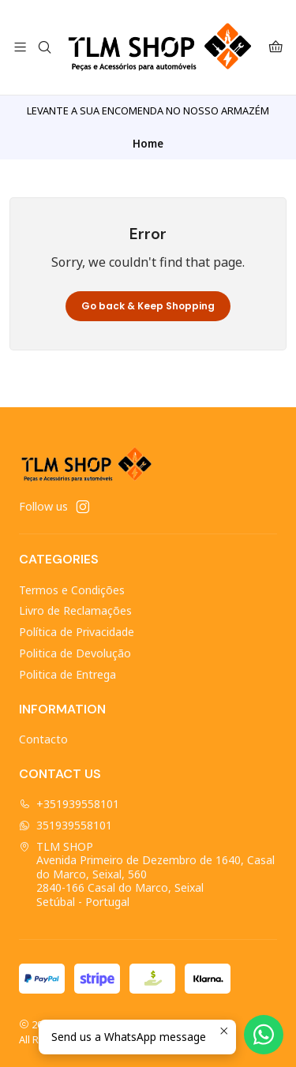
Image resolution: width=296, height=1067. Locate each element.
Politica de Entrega (67, 674)
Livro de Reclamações (75, 610)
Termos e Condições (72, 589)
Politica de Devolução (75, 653)
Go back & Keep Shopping (148, 306)
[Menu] (20, 48)
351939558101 (65, 825)
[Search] (43, 48)
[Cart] (276, 48)
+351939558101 (69, 803)
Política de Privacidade (76, 631)
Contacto (43, 739)
